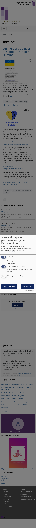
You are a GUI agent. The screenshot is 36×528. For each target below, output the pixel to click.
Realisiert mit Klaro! (29, 290)
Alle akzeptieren (27, 286)
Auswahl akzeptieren (9, 286)
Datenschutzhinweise (7, 252)
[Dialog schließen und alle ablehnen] (34, 236)
